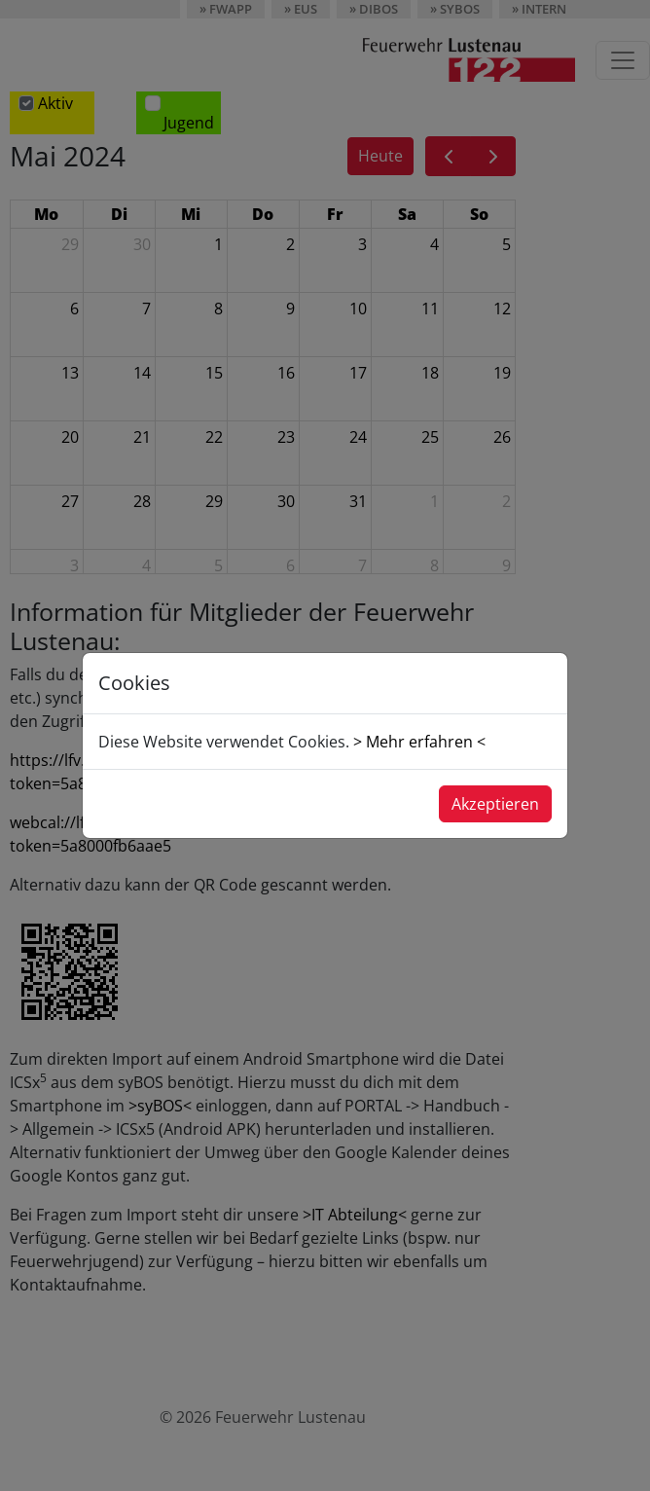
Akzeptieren (495, 804)
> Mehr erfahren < (419, 741)
